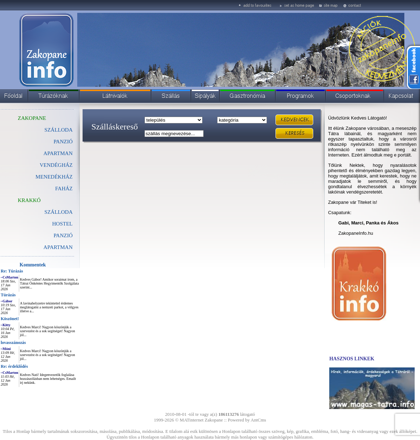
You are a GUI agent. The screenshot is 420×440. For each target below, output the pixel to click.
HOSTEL (62, 224)
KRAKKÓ (29, 200)
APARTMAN (58, 153)
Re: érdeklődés (14, 366)
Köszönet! (10, 318)
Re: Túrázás (12, 271)
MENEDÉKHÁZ (54, 177)
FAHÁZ (64, 188)
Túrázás (8, 294)
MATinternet (192, 420)
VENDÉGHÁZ (56, 165)
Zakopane (214, 420)
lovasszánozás (13, 342)
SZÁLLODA (58, 130)
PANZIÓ (63, 141)
